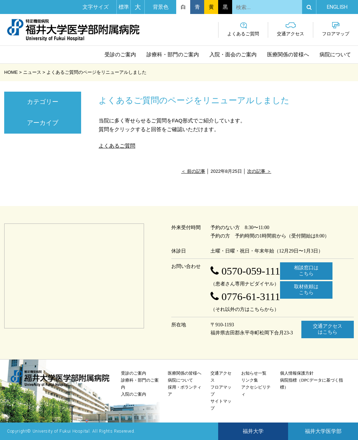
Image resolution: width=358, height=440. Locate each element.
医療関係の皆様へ (288, 54)
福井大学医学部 (323, 431)
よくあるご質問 (243, 29)
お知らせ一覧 (253, 373)
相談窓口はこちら (306, 270)
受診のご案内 (120, 54)
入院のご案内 (133, 394)
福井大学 (253, 431)
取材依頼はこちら (306, 289)
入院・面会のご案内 (233, 54)
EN (337, 7)
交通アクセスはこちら (327, 329)
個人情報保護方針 (297, 373)
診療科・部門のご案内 (172, 54)
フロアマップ (335, 29)
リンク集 (249, 380)
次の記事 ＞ (259, 171)
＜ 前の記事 (193, 171)
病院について (335, 54)
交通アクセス (290, 29)
